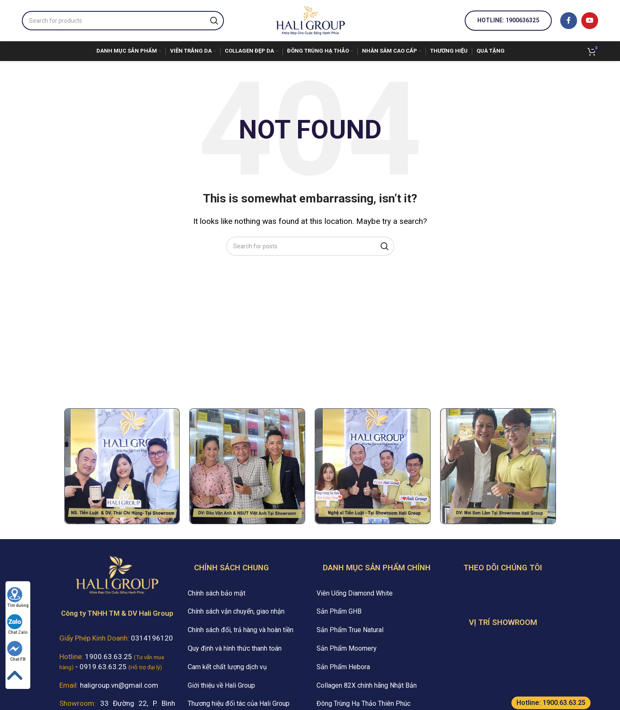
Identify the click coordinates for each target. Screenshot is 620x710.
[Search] (123, 20)
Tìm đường (18, 597)
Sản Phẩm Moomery (347, 648)
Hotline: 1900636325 (508, 20)
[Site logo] (310, 20)
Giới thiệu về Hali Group (221, 685)
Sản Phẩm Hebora (343, 667)
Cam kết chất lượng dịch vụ (227, 667)
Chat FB (16, 651)
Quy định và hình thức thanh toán (235, 648)
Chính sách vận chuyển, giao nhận (236, 611)
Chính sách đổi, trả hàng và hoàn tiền (240, 630)
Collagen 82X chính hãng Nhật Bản (367, 685)
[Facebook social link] (568, 20)
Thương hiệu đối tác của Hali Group (239, 703)
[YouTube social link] (589, 20)
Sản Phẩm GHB (339, 611)
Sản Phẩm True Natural (350, 630)
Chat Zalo (17, 624)
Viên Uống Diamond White (355, 593)
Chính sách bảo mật (216, 593)
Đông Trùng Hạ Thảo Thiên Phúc (363, 703)
